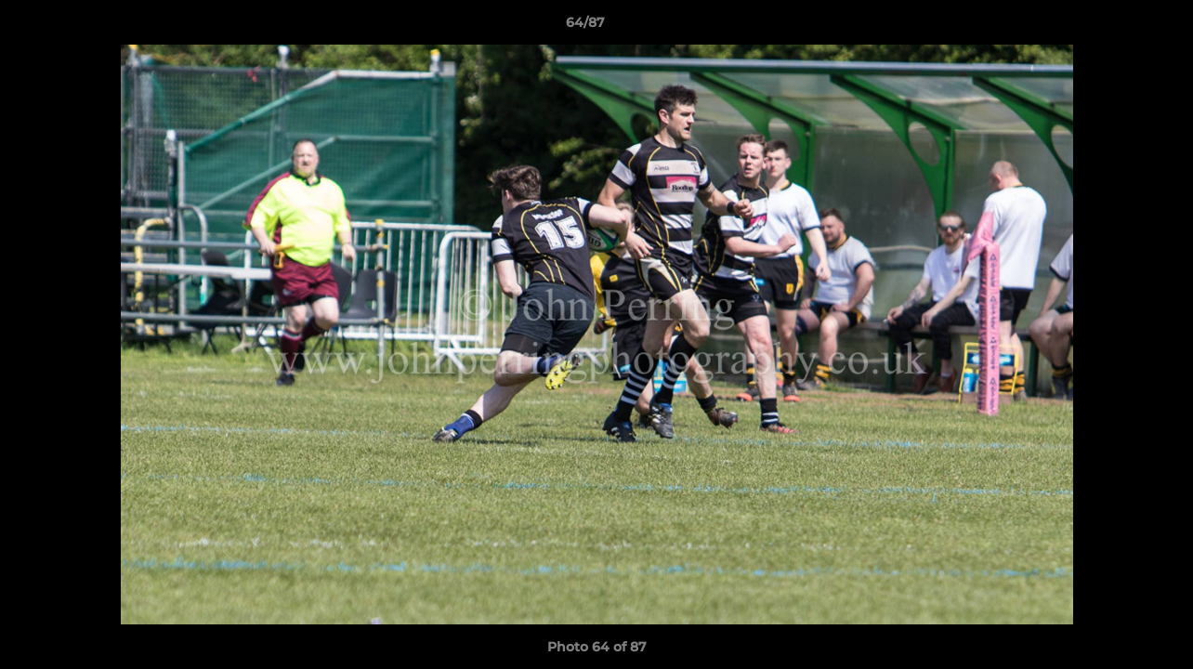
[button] (1115, 27)
